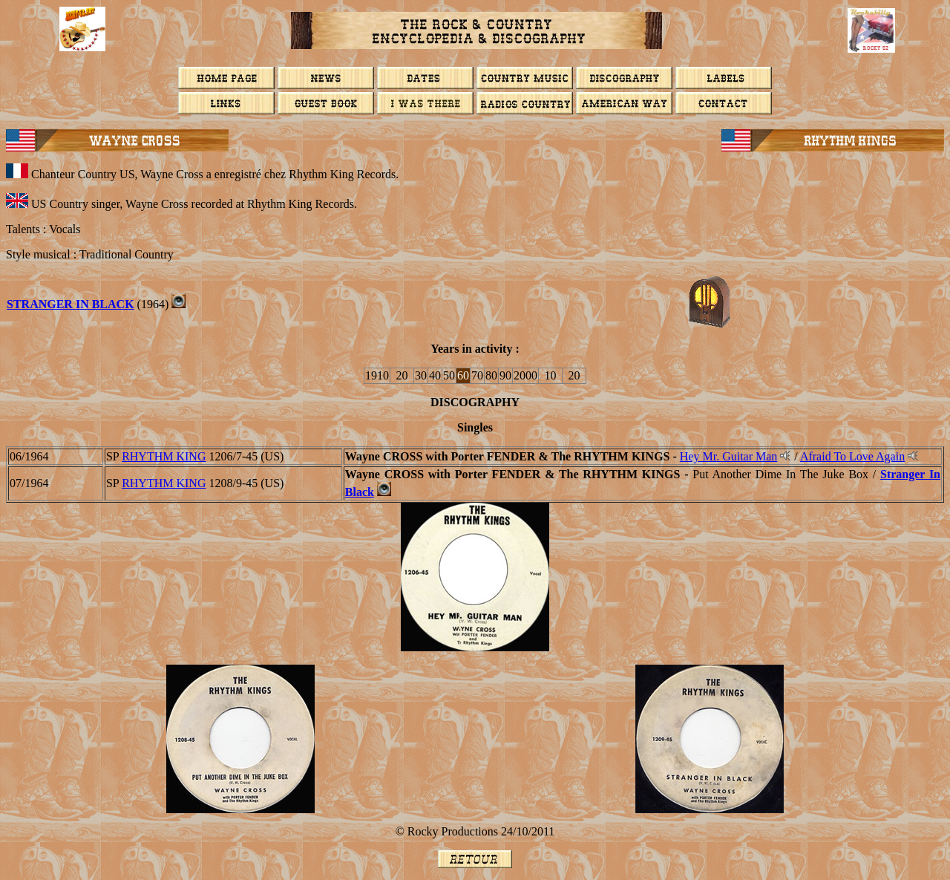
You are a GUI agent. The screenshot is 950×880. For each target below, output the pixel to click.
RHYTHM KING (164, 456)
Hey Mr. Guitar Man (729, 456)
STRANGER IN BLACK (70, 304)
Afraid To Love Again (852, 456)
